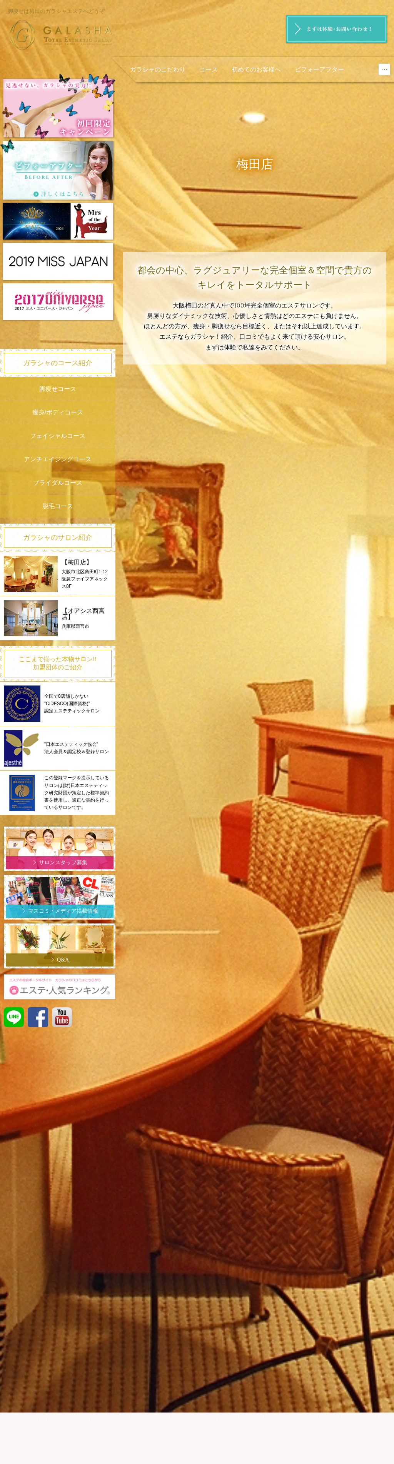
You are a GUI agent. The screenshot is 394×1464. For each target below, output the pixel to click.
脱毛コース (57, 506)
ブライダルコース (57, 482)
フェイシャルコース (57, 436)
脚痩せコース (57, 389)
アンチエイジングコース (58, 459)
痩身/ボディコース (57, 412)
